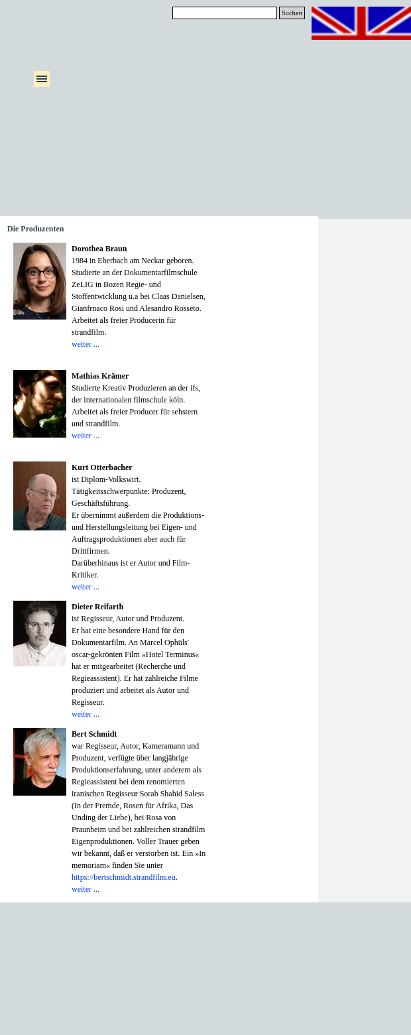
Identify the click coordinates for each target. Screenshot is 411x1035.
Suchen (292, 13)
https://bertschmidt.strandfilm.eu (124, 877)
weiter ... (85, 344)
